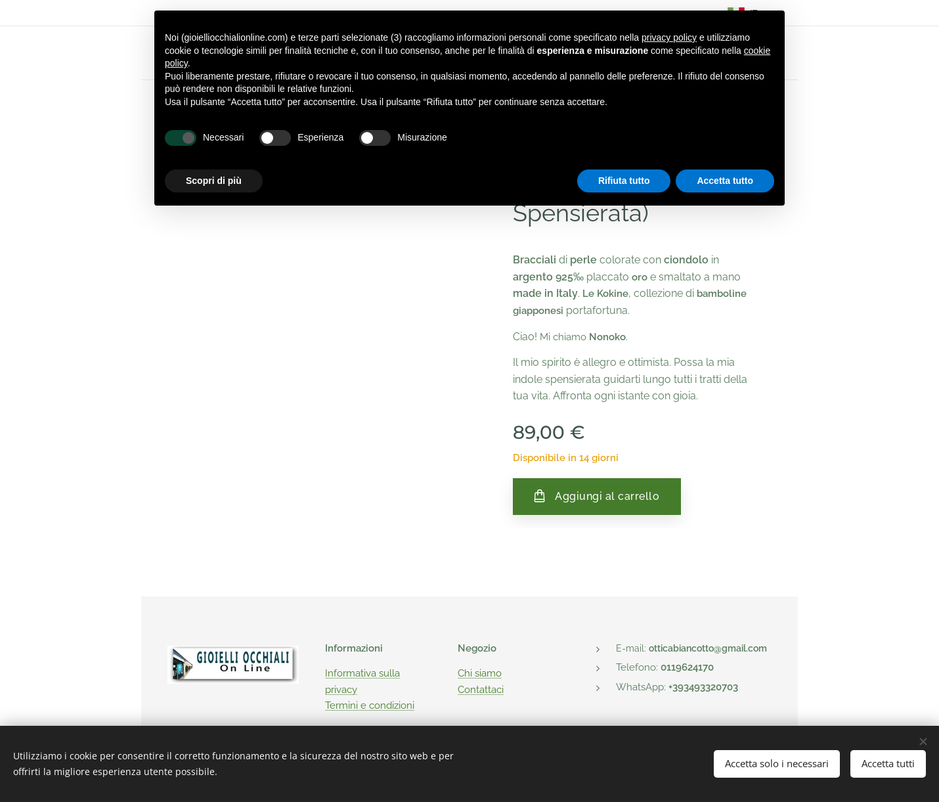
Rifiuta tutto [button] (624, 180)
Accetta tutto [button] (725, 180)
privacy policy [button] (669, 37)
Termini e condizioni (369, 705)
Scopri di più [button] (214, 180)
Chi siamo (480, 673)
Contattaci (481, 689)
